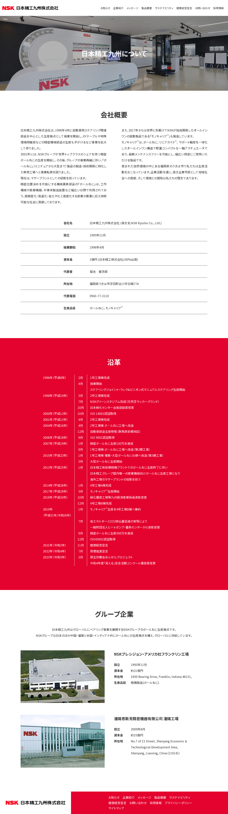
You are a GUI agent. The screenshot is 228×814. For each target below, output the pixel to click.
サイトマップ (116, 808)
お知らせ (105, 8)
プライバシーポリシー (178, 803)
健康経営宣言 (184, 8)
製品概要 (146, 8)
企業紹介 (118, 8)
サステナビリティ (164, 8)
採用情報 (218, 8)
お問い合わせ (202, 8)
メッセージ (132, 8)
